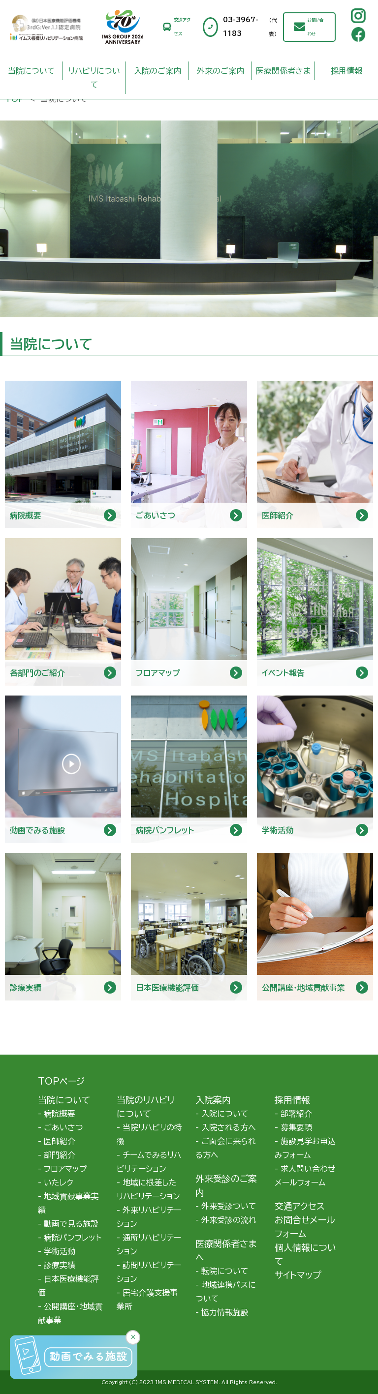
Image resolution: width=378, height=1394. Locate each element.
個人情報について (305, 1254)
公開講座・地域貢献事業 (70, 1313)
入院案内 (213, 1099)
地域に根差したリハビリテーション (148, 1189)
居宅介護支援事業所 (147, 1299)
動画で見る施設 (71, 1224)
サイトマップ (298, 1275)
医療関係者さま (283, 71)
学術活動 (59, 1251)
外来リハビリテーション (149, 1217)
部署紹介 (296, 1114)
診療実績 (59, 1265)
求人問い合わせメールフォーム (305, 1175)
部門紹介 (59, 1155)
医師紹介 (59, 1141)
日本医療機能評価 (68, 1286)
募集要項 (296, 1127)
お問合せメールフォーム (305, 1226)
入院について (225, 1114)
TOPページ (61, 1081)
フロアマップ (65, 1169)
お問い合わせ (315, 27)
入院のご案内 (157, 71)
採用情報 (346, 71)
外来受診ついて (228, 1206)
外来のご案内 (220, 71)
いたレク (58, 1182)
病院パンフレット (72, 1238)
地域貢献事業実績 (68, 1203)
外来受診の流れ (228, 1220)
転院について (225, 1271)
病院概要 (59, 1114)
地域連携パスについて (225, 1292)
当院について (31, 71)
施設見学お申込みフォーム (305, 1148)
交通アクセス (182, 27)
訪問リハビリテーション (149, 1272)
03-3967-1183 (253, 27)
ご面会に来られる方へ (225, 1148)
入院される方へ (228, 1127)
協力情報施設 (225, 1312)
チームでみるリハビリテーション (149, 1162)
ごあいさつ (63, 1127)
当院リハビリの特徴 (149, 1134)
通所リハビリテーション (149, 1244)
